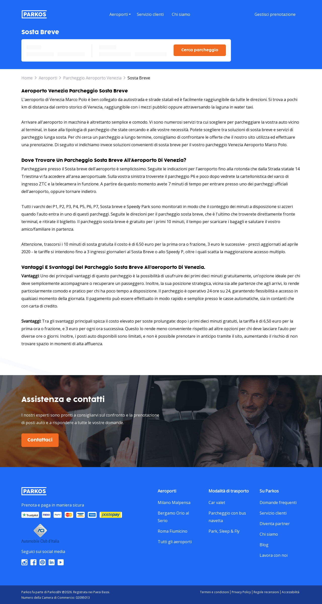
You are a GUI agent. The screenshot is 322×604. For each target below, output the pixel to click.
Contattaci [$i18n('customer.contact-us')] (40, 439)
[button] (120, 20)
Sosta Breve (139, 77)
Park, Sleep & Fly (224, 530)
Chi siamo (269, 533)
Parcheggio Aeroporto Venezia (92, 77)
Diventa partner (275, 523)
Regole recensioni (266, 591)
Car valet (217, 502)
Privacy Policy (241, 591)
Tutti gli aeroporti (175, 541)
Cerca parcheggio (199, 49)
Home (27, 77)
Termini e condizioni (214, 591)
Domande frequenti (278, 502)
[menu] (120, 14)
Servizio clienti (273, 512)
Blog (264, 544)
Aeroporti (48, 77)
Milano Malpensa (174, 502)
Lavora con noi (274, 554)
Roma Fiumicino (172, 530)
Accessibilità (290, 591)
